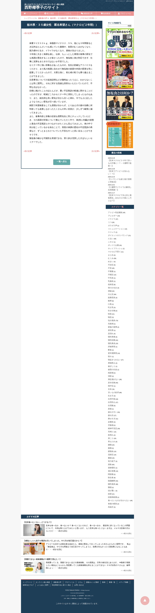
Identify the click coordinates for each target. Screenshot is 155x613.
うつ (110, 222)
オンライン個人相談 (43, 582)
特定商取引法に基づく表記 (61, 585)
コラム (68, 13)
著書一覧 (112, 582)
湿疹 (110, 376)
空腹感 (110, 425)
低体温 (110, 284)
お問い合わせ (129, 1)
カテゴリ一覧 (117, 207)
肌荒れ (110, 435)
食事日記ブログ (28, 585)
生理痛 (110, 405)
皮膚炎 (110, 422)
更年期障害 (112, 353)
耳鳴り (110, 432)
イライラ (111, 219)
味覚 (110, 314)
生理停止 (111, 402)
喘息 (110, 317)
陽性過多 (111, 484)
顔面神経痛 (112, 497)
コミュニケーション (116, 229)
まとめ (110, 255)
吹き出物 (111, 311)
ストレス (111, 232)
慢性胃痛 (111, 337)
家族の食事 (112, 327)
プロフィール (124, 13)
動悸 (110, 301)
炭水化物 (111, 383)
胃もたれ (111, 441)
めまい (110, 261)
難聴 (110, 487)
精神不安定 (112, 428)
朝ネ (110, 356)
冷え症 (110, 294)
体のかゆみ (112, 288)
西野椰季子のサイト (44, 6)
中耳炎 (110, 278)
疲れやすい (112, 412)
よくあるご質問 (42, 585)
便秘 (110, 291)
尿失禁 (110, 330)
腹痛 (110, 448)
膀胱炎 (110, 451)
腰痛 (110, 445)
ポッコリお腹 (113, 245)
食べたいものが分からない (119, 500)
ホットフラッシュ (115, 248)
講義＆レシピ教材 (92, 582)
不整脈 (110, 271)
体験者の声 (87, 13)
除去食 (110, 477)
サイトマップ (109, 1)
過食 (110, 464)
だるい (110, 239)
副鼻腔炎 (111, 297)
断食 (110, 350)
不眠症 (110, 275)
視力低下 (111, 461)
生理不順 (111, 399)
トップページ (30, 13)
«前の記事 (28, 33)
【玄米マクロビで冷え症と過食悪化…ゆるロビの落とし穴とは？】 (120, 198)
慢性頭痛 (111, 340)
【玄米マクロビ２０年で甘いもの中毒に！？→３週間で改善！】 (120, 163)
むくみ (110, 258)
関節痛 (110, 474)
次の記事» (96, 33)
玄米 (110, 389)
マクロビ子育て (114, 252)
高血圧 (110, 507)
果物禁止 (111, 363)
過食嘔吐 (111, 468)
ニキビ (110, 242)
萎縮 (110, 458)
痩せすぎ (111, 419)
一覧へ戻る (62, 161)
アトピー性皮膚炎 (115, 212)
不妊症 (110, 265)
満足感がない (113, 379)
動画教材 (105, 13)
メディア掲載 (123, 582)
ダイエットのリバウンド (118, 235)
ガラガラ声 (112, 225)
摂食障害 (111, 347)
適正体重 (111, 471)
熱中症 (110, 386)
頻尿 (110, 494)
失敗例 (110, 324)
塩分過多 (111, 320)
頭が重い (111, 491)
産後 (110, 409)
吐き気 (110, 307)
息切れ (110, 333)
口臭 (110, 304)
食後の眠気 (112, 504)
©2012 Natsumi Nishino (72, 590)
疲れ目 (110, 415)
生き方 (110, 396)
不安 (110, 268)
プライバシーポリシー (119, 1)
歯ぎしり (111, 366)
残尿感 (110, 373)
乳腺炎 (110, 281)
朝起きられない (114, 360)
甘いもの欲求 (113, 392)
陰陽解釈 (111, 481)
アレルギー (112, 216)
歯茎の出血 (112, 369)
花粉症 (110, 455)
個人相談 (49, 13)
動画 (103, 582)
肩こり (110, 438)
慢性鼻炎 (111, 343)
